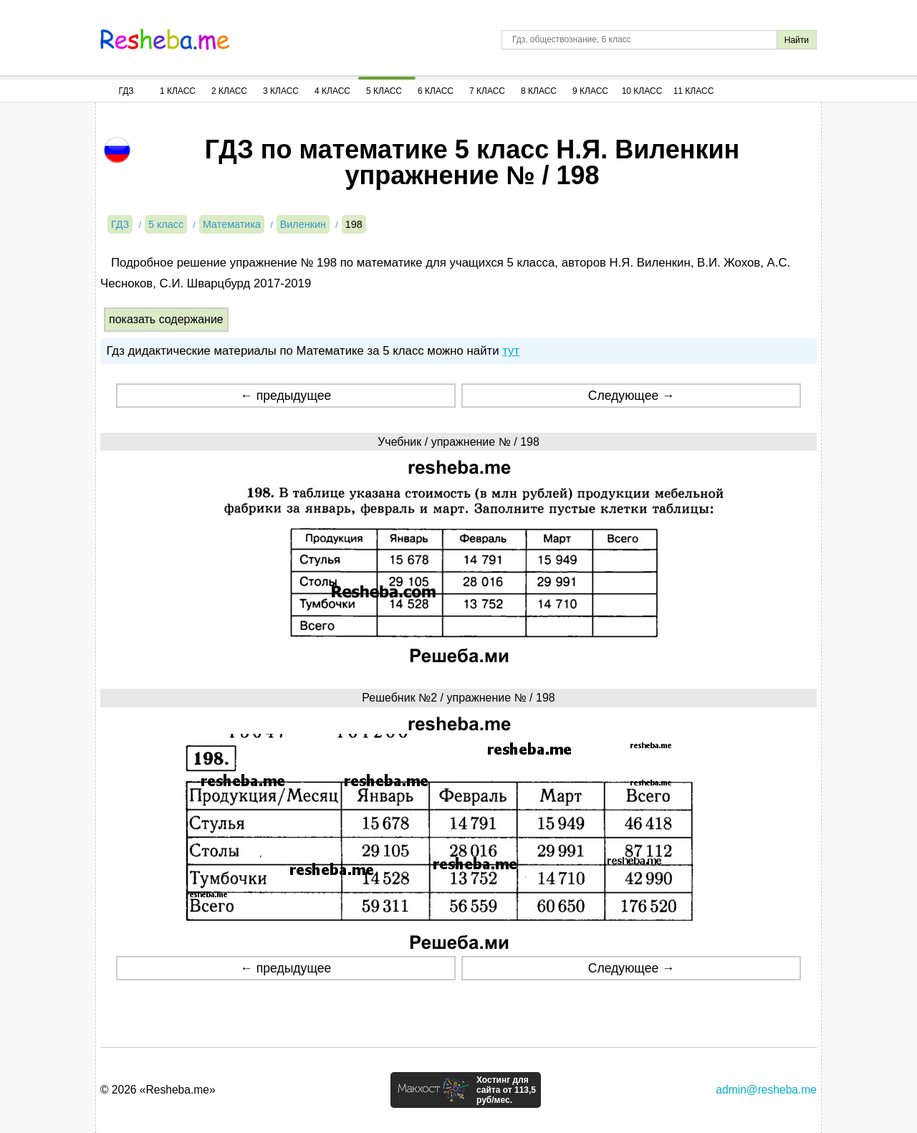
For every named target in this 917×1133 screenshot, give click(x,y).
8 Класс (539, 91)
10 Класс (642, 91)
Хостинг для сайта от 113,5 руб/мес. (506, 1090)
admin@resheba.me (766, 1090)
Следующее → (631, 395)
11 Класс (693, 91)
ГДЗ (125, 91)
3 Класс (281, 91)
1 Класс (178, 91)
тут (510, 351)
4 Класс (332, 91)
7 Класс (487, 91)
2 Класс (229, 91)
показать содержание (166, 319)
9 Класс (590, 91)
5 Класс (384, 91)
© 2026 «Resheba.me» (158, 1090)
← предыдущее (285, 395)
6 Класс (435, 91)
